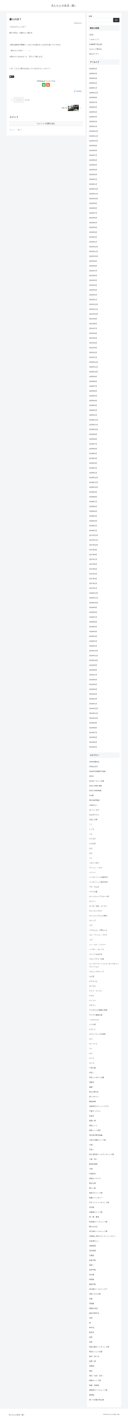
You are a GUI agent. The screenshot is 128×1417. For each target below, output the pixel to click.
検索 (90, 16)
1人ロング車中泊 (95, 49)
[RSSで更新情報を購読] (48, 85)
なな (12, 76)
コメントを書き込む (46, 123)
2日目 (91, 35)
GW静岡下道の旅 (95, 44)
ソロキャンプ (94, 39)
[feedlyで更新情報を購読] (44, 85)
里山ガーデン (94, 54)
